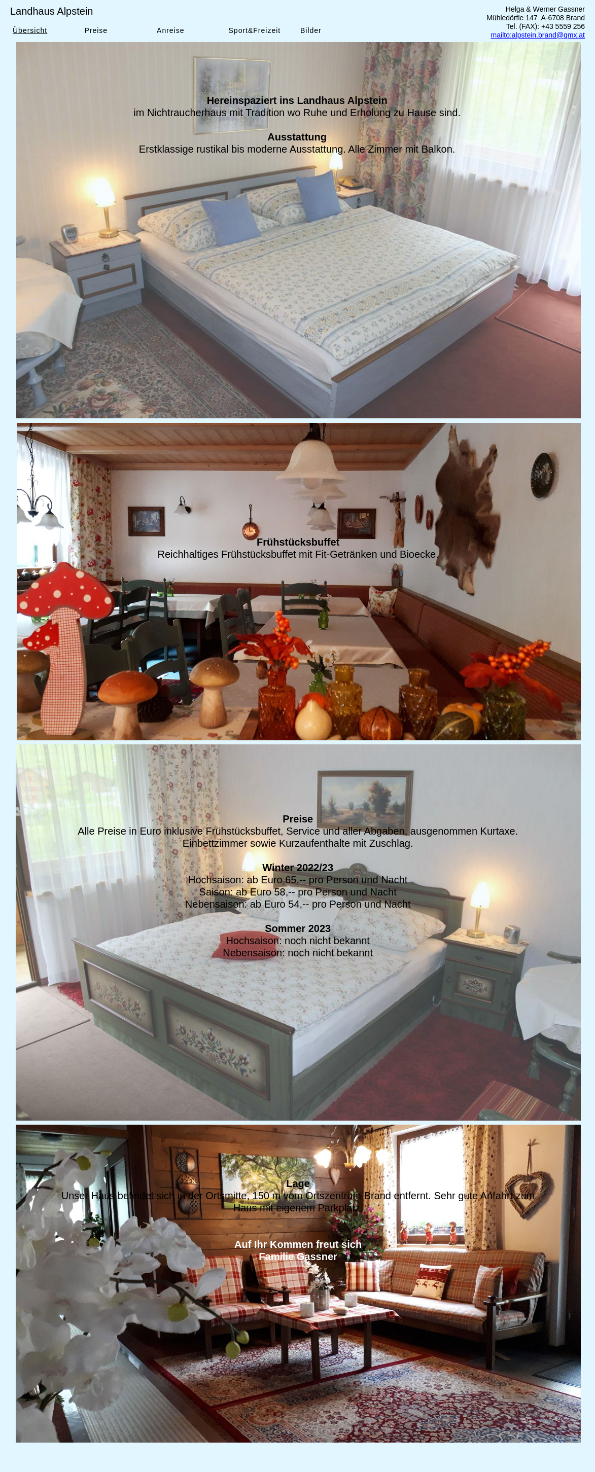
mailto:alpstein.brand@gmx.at (538, 35)
